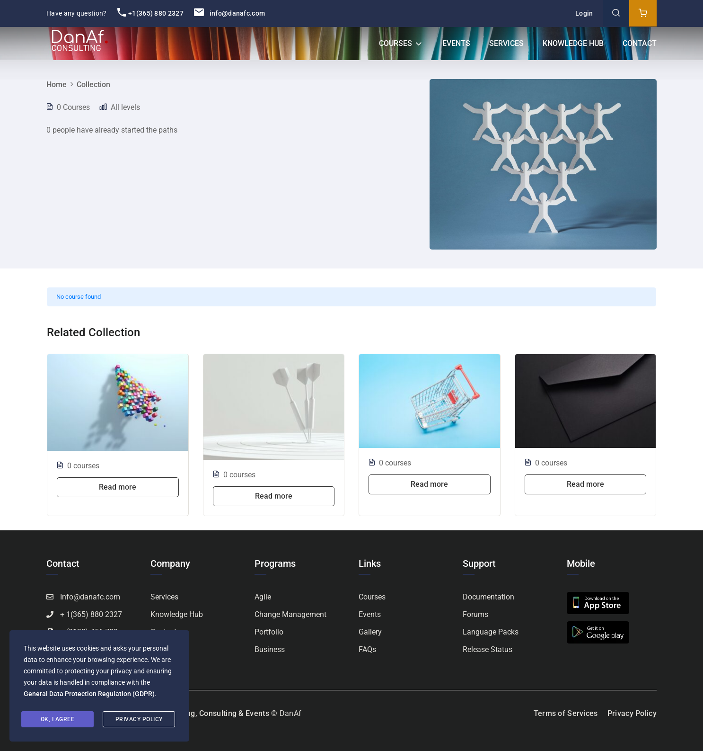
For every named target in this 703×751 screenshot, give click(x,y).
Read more (117, 487)
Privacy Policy (632, 713)
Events (456, 43)
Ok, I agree (58, 719)
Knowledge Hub (573, 43)
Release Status (487, 649)
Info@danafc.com (90, 596)
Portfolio (269, 631)
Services (506, 43)
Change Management (290, 614)
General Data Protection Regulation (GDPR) (89, 693)
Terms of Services (566, 713)
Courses (395, 43)
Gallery (370, 631)
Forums (475, 614)
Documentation (488, 596)
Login (584, 13)
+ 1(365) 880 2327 (91, 614)
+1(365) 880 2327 (150, 13)
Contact (640, 43)
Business (270, 649)
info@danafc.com (229, 13)
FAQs (367, 649)
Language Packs (490, 631)
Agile (263, 596)
